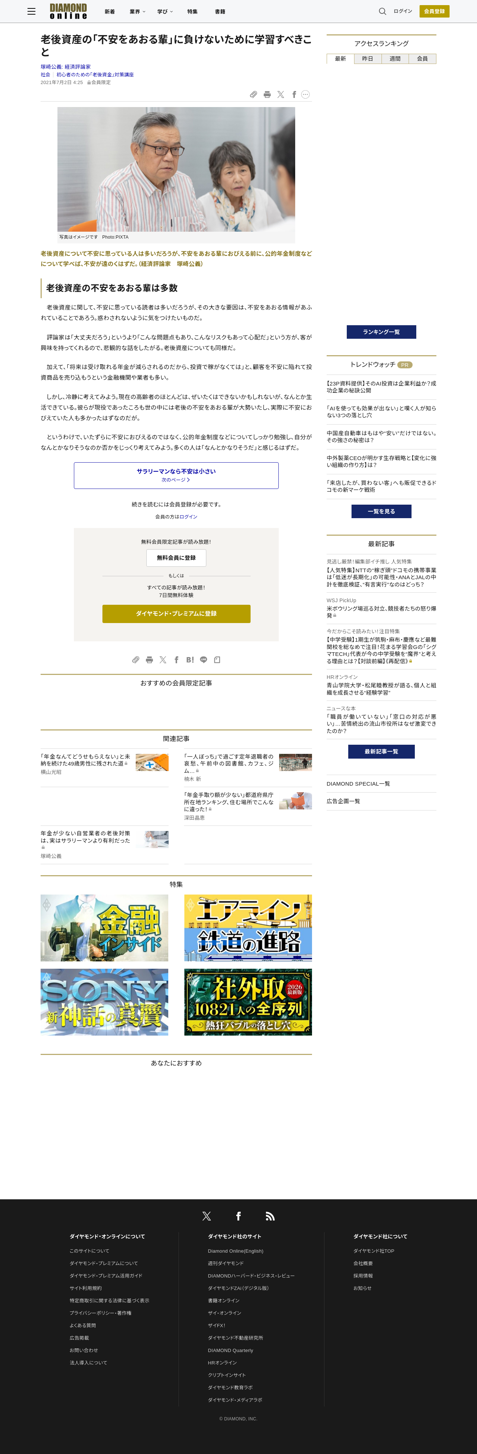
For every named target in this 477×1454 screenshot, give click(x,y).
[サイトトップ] (81, 12)
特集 (205, 13)
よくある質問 (83, 1325)
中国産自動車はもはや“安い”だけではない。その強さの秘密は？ (381, 437)
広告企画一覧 (343, 801)
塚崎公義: (66, 67)
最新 (340, 59)
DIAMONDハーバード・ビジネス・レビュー (251, 1276)
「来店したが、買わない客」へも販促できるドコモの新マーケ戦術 (381, 486)
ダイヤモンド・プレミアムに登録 (176, 614)
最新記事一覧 (381, 751)
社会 (45, 74)
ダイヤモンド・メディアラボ (235, 1400)
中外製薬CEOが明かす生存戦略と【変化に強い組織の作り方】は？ (381, 461)
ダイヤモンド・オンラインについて (107, 1236)
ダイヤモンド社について (380, 1236)
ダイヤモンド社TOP (373, 1251)
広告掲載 (79, 1338)
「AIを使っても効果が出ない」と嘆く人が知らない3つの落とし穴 (381, 412)
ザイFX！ (217, 1325)
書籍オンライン (224, 1300)
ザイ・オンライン (224, 1313)
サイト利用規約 (86, 1288)
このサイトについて (89, 1251)
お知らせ (362, 1288)
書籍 (233, 13)
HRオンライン (222, 1363)
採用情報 (363, 1276)
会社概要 (363, 1263)
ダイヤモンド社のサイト (235, 1236)
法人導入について (88, 1363)
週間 (395, 59)
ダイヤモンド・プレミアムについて (104, 1263)
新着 (123, 13)
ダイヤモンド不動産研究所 (235, 1338)
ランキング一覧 (381, 332)
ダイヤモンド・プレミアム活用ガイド (106, 1276)
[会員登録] (421, 13)
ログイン (390, 12)
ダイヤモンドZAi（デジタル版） (239, 1288)
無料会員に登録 (176, 558)
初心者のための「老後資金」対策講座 (95, 74)
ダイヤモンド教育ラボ (230, 1387)
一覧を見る (381, 511)
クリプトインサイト (227, 1375)
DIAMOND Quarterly (230, 1350)
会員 (422, 59)
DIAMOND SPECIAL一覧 (358, 784)
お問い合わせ (84, 1350)
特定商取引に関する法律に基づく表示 (109, 1300)
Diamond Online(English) (236, 1251)
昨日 (367, 59)
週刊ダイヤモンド (226, 1263)
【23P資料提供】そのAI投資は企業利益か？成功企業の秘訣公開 (381, 387)
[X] (207, 1217)
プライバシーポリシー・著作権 (101, 1313)
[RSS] (270, 1217)
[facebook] (238, 1217)
